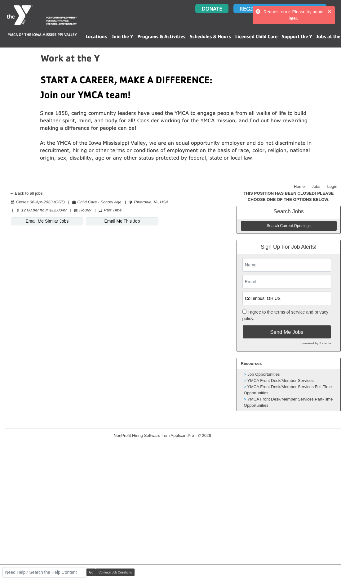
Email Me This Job (122, 221)
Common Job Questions (115, 572)
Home (299, 186)
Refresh (229, 435)
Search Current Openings (289, 226)
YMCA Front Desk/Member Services (280, 380)
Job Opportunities (263, 374)
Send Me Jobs (286, 332)
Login (332, 186)
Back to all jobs (26, 193)
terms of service (289, 312)
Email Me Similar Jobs (47, 221)
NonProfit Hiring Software (137, 435)
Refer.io (325, 343)
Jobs (316, 186)
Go (91, 572)
